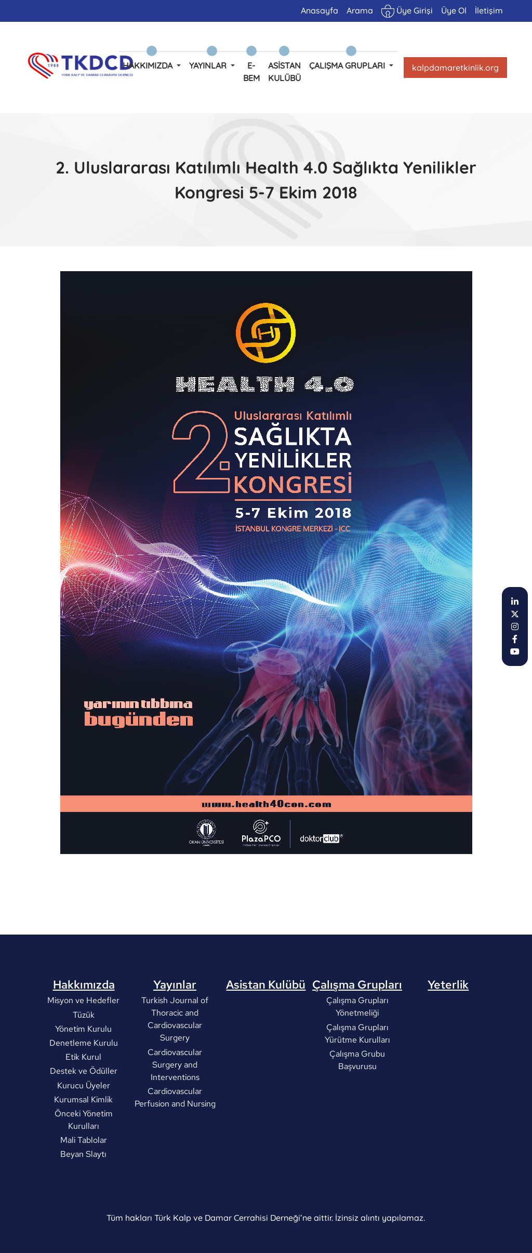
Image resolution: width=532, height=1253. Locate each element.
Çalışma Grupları (357, 1028)
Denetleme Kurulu (83, 1087)
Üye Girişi (407, 11)
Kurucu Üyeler (83, 1129)
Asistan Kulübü (284, 71)
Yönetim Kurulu (84, 1073)
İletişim (489, 10)
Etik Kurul (84, 1101)
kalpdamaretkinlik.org (455, 67)
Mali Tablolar (83, 1184)
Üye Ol (454, 10)
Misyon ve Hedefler (84, 1044)
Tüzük (84, 1058)
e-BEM (251, 71)
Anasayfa (319, 10)
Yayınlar (174, 1028)
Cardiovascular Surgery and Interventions (175, 1108)
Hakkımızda (84, 1028)
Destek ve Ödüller (83, 1115)
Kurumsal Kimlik (84, 1143)
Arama (360, 10)
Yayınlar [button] (209, 65)
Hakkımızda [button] (149, 65)
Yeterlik (448, 1028)
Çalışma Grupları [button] (348, 65)
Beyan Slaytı (84, 1198)
